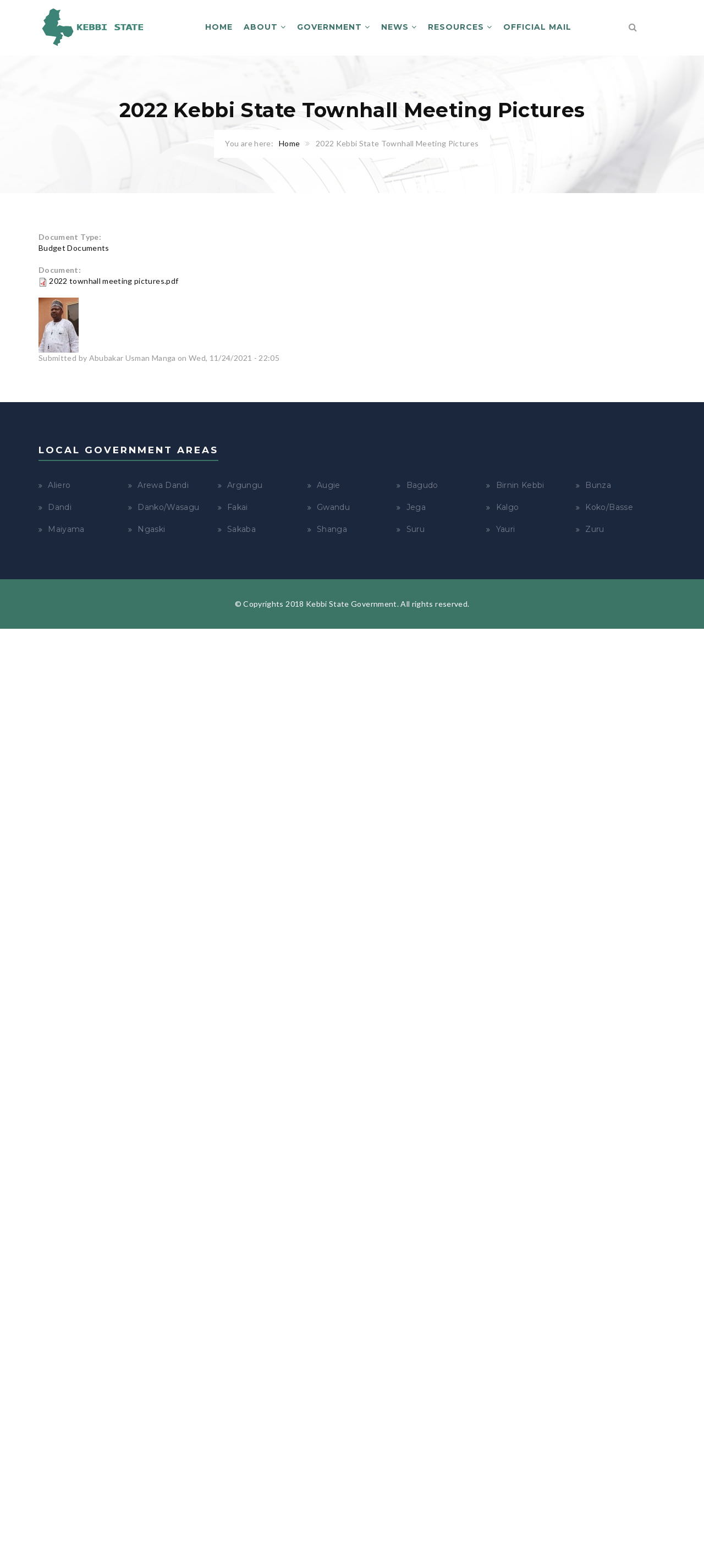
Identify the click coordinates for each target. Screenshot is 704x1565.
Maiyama (66, 529)
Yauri (505, 529)
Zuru (594, 529)
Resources (460, 27)
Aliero (59, 485)
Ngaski (151, 529)
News (399, 27)
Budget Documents (73, 247)
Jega (416, 507)
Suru (415, 529)
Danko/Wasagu (168, 507)
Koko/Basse (609, 507)
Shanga (332, 529)
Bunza (598, 485)
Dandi (60, 507)
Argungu (244, 485)
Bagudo (422, 485)
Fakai (237, 507)
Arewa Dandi (163, 485)
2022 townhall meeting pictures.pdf (113, 280)
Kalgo (507, 507)
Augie (328, 485)
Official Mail (537, 27)
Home (219, 27)
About (265, 27)
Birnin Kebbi (520, 485)
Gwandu (333, 507)
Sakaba (241, 529)
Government (333, 27)
